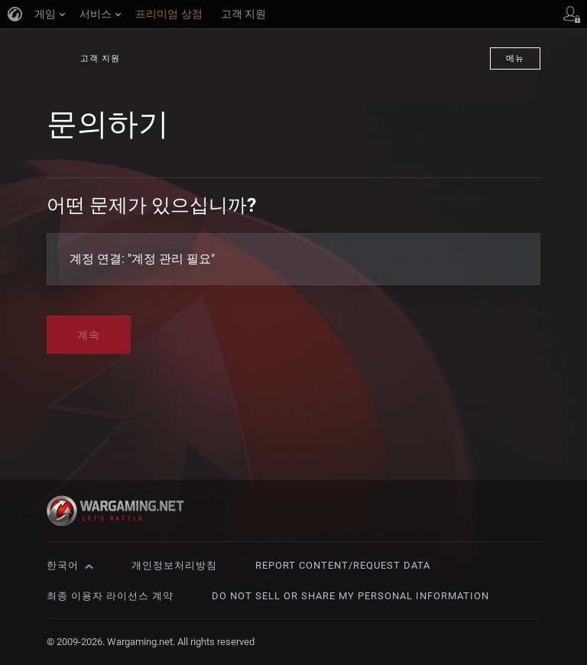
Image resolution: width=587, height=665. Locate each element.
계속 (88, 335)
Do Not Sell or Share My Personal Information (350, 596)
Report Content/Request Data (342, 565)
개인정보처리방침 (174, 565)
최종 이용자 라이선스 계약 (110, 596)
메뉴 (515, 58)
